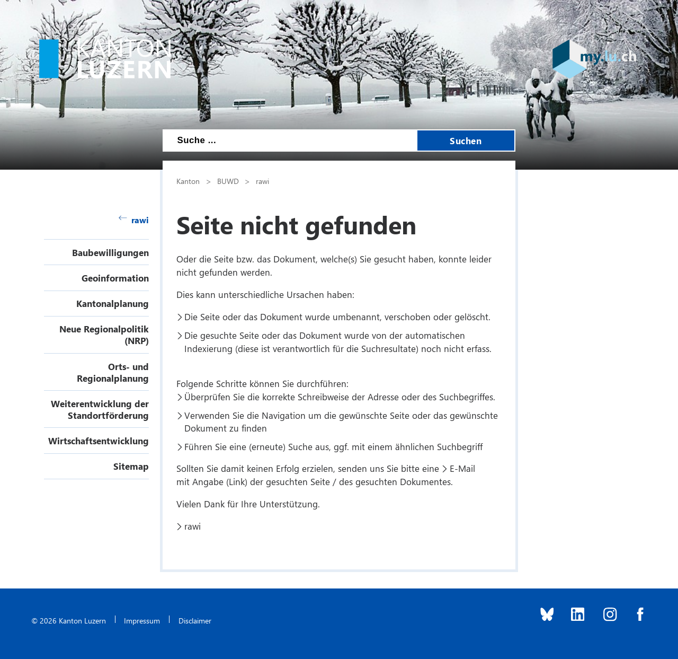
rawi (134, 219)
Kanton (188, 181)
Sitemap (131, 466)
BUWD (228, 181)
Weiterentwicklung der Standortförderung (100, 409)
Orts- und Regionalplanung (113, 372)
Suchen (465, 140)
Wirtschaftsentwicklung (98, 440)
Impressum (142, 620)
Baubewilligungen (110, 252)
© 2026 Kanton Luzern (68, 620)
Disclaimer (195, 620)
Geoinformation (115, 278)
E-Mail (462, 468)
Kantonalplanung (112, 303)
